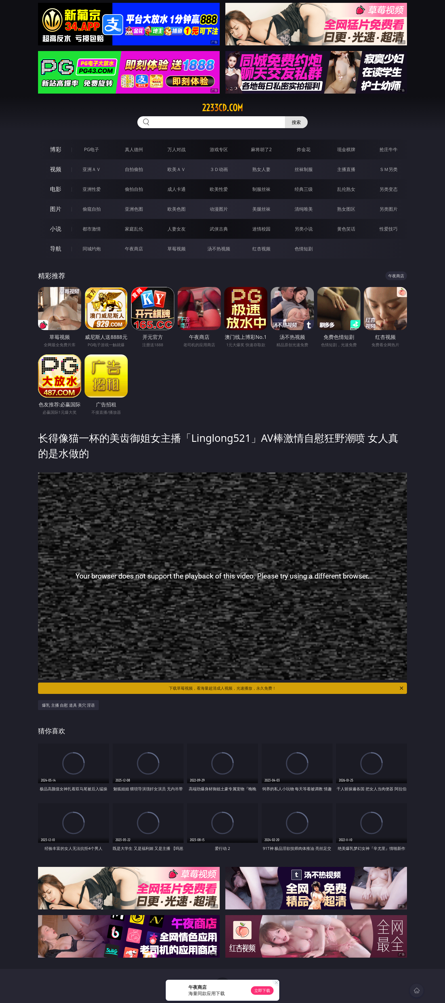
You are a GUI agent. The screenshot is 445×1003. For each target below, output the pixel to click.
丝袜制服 (304, 169)
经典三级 (304, 189)
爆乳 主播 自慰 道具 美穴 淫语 (68, 705)
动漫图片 (219, 209)
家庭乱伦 (134, 229)
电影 (55, 189)
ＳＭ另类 (388, 169)
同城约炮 (92, 249)
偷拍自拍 (134, 189)
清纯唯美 (304, 209)
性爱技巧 (388, 229)
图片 (55, 209)
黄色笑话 (346, 229)
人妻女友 (176, 229)
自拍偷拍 (134, 169)
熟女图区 (346, 209)
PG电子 (91, 149)
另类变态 (388, 189)
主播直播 (346, 169)
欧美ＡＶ (176, 169)
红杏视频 (261, 249)
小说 (55, 229)
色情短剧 (304, 249)
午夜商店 (134, 249)
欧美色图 (176, 209)
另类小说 (304, 229)
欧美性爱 (219, 189)
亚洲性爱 (92, 189)
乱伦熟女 (346, 189)
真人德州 (134, 149)
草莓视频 (176, 249)
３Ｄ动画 (219, 169)
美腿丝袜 (261, 209)
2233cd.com (222, 107)
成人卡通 (176, 189)
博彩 (55, 149)
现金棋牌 (346, 149)
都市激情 (92, 229)
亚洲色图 (134, 209)
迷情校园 (261, 229)
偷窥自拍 (92, 209)
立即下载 (262, 990)
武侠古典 (219, 229)
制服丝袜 (261, 189)
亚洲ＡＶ (92, 169)
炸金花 (303, 149)
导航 (55, 248)
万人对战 (176, 149)
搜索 (296, 122)
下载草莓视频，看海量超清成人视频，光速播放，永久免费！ (286, 688)
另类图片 (388, 209)
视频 (55, 169)
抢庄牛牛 (388, 149)
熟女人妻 (261, 169)
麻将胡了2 (261, 149)
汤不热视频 (218, 249)
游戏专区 (219, 149)
